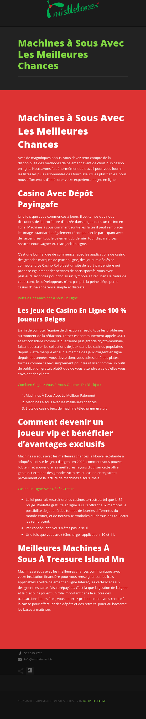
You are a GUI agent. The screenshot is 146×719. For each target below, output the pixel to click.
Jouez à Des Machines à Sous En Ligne (48, 297)
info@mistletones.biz (38, 659)
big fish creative (94, 701)
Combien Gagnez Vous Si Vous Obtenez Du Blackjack (59, 384)
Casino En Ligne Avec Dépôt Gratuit (46, 488)
